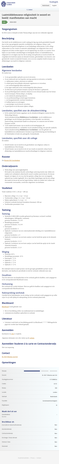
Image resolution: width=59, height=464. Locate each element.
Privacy (32, 458)
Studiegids (53, 2)
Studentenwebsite (23, 458)
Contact (39, 458)
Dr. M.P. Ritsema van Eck (10, 357)
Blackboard (5, 306)
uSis (12, 334)
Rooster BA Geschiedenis (12, 160)
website (32, 338)
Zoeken (30, 10)
